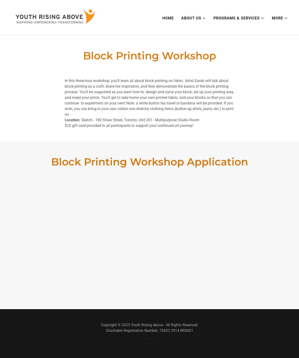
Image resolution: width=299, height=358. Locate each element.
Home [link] (168, 18)
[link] (55, 17)
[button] (193, 18)
